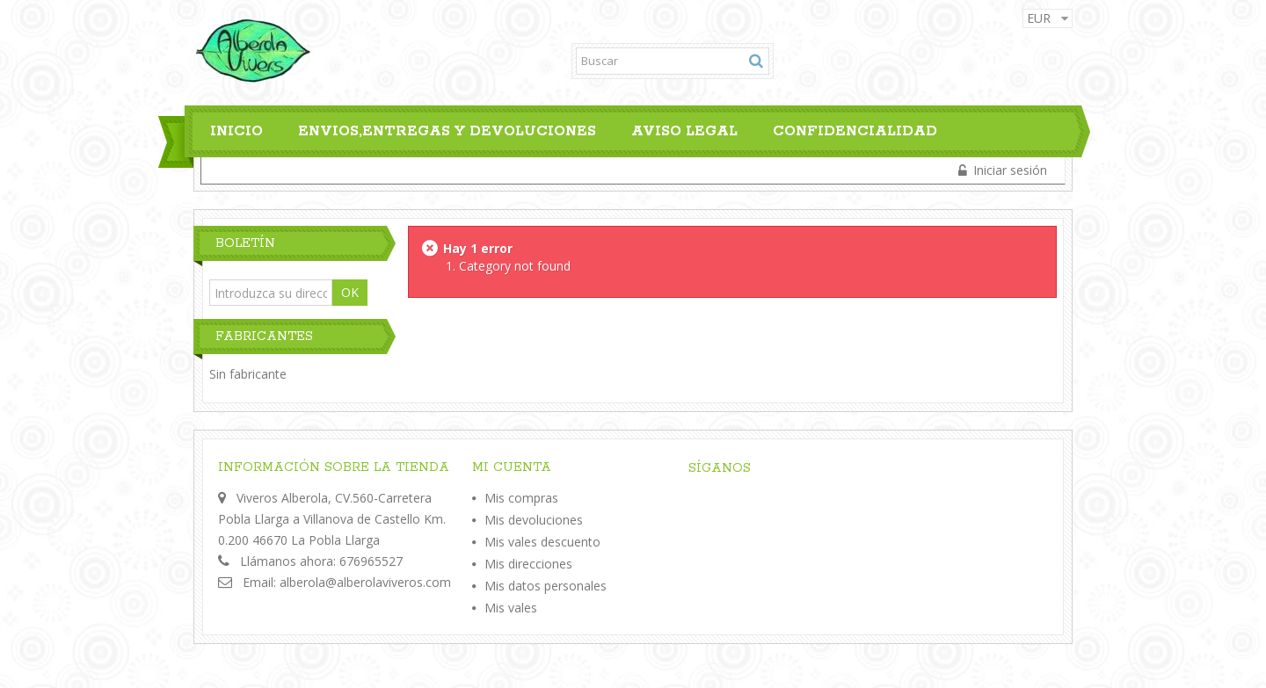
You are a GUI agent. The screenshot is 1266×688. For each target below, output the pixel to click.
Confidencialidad (855, 131)
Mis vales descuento (542, 541)
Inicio (236, 131)
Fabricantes (264, 336)
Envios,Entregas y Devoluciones (447, 131)
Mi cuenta (511, 467)
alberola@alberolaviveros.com (365, 582)
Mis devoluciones (533, 519)
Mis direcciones (528, 563)
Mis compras (521, 497)
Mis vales (510, 607)
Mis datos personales (545, 585)
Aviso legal (684, 131)
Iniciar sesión (1008, 170)
